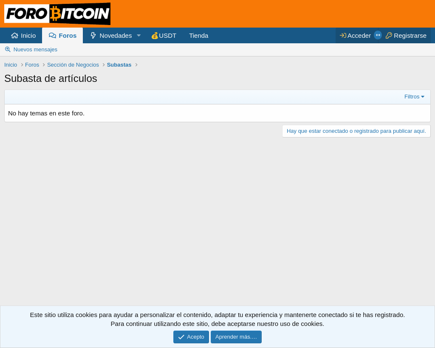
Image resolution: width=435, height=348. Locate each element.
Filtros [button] (411, 96)
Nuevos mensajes (35, 49)
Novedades (116, 35)
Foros (68, 35)
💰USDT (163, 35)
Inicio (28, 35)
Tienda (198, 35)
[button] (138, 35)
